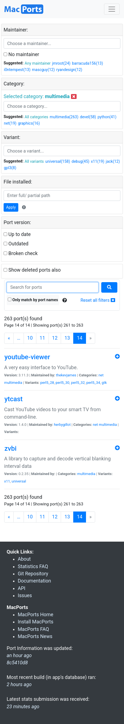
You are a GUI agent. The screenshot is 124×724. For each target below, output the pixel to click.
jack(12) (113, 161)
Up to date (17, 234)
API (21, 588)
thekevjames (66, 375)
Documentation (34, 581)
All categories (36, 117)
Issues (25, 595)
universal (19, 481)
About (24, 559)
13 (67, 338)
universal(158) (57, 161)
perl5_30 (63, 383)
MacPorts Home (35, 614)
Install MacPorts (35, 622)
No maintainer (21, 54)
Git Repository (33, 573)
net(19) (10, 123)
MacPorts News (35, 636)
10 (30, 338)
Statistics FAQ (33, 566)
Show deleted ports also (32, 270)
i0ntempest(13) (17, 69)
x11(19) (97, 161)
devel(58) (88, 117)
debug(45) (80, 161)
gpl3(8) (10, 168)
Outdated (16, 243)
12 (55, 338)
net (100, 375)
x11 (7, 481)
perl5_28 (47, 383)
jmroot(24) (61, 63)
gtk (104, 383)
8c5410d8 (17, 662)
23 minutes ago (23, 706)
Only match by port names (33, 300)
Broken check (21, 253)
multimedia (13, 383)
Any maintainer (38, 63)
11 (42, 338)
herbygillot (62, 425)
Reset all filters (97, 300)
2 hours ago (19, 684)
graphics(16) (29, 123)
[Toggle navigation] (112, 9)
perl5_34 (93, 383)
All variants (34, 161)
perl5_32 (78, 383)
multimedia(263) (64, 117)
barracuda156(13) (87, 63)
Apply (11, 207)
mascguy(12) (43, 69)
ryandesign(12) (69, 69)
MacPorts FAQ (33, 629)
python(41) (107, 117)
